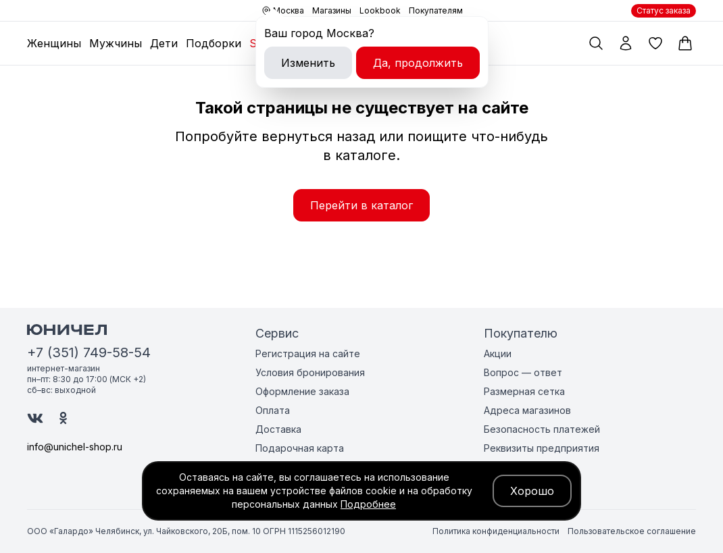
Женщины (54, 43)
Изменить (308, 63)
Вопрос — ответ (523, 372)
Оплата (272, 410)
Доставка (278, 429)
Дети (164, 43)
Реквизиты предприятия (541, 448)
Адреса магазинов (527, 410)
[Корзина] (685, 43)
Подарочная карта (299, 448)
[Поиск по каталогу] (596, 43)
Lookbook (380, 10)
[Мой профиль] (626, 43)
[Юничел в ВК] (35, 418)
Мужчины (115, 43)
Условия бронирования (310, 372)
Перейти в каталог (361, 205)
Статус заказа (664, 10)
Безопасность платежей (542, 429)
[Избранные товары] (655, 43)
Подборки (213, 43)
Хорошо (532, 491)
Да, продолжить (418, 63)
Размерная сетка (524, 391)
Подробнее (368, 504)
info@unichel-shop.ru (74, 446)
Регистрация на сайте (307, 353)
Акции (498, 353)
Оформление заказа (302, 391)
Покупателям (436, 10)
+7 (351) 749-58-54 (89, 352)
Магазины (331, 10)
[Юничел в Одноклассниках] (63, 418)
